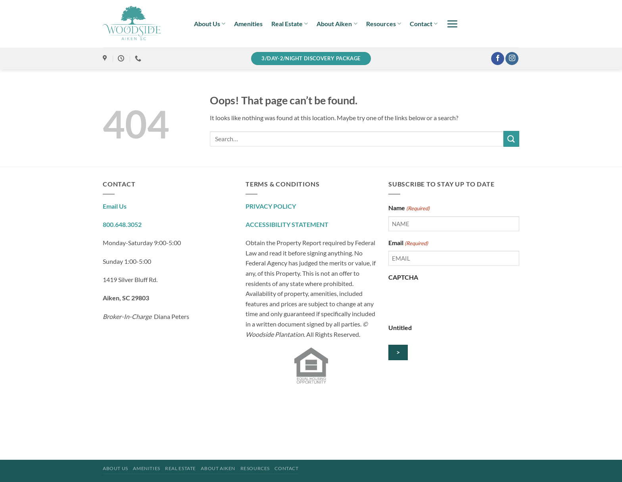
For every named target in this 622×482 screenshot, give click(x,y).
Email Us (115, 206)
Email (408, 243)
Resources (383, 24)
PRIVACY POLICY (271, 206)
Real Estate (289, 24)
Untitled (400, 327)
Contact (424, 24)
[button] (452, 24)
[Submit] (511, 138)
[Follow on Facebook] (497, 58)
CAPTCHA (403, 277)
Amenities (248, 23)
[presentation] (448, 300)
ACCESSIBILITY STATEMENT (287, 224)
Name (409, 208)
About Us (209, 24)
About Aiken (337, 24)
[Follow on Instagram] (511, 58)
